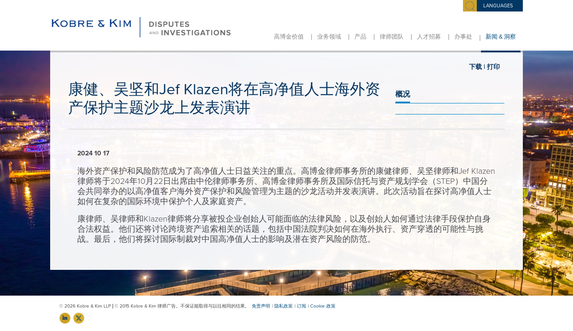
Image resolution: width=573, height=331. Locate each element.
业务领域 (329, 36)
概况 (402, 94)
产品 (360, 36)
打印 (493, 67)
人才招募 (429, 36)
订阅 (301, 306)
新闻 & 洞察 (501, 36)
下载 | (477, 67)
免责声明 (261, 306)
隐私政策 (283, 306)
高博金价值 (289, 36)
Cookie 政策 (323, 306)
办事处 (463, 36)
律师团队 (392, 36)
